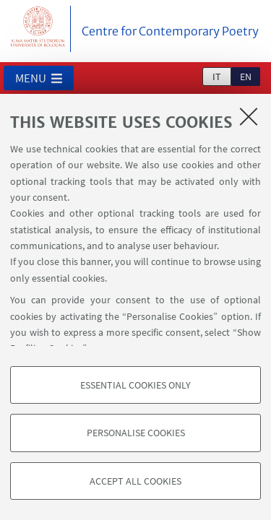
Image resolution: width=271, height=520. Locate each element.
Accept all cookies (135, 481)
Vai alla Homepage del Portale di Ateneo (38, 29)
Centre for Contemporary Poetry (170, 31)
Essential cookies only (135, 384)
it (216, 76)
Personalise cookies (136, 432)
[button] (39, 78)
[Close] (248, 116)
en (245, 76)
